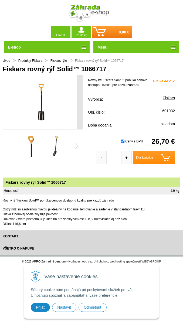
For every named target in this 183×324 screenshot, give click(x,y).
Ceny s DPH (134, 141)
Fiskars (169, 98)
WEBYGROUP (151, 261)
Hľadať (60, 35)
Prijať (40, 307)
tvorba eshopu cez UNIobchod (88, 261)
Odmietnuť (92, 307)
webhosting (117, 261)
